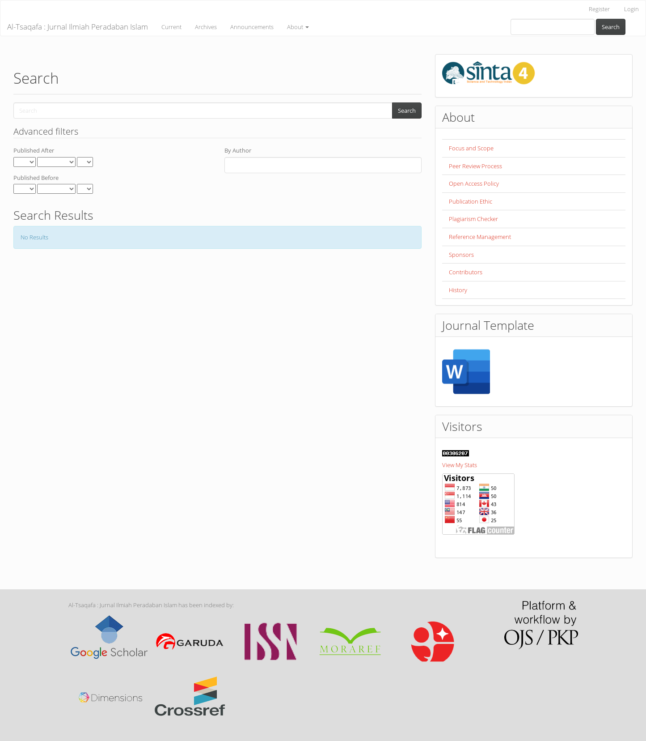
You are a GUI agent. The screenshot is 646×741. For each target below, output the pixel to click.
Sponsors (461, 255)
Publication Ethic (470, 201)
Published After (33, 150)
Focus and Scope (471, 148)
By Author (237, 150)
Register (599, 9)
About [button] (298, 27)
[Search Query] (553, 27)
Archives (206, 27)
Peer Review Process (475, 166)
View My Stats (459, 465)
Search (611, 27)
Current (171, 27)
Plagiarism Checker (473, 219)
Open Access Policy (474, 183)
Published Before (36, 178)
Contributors (465, 272)
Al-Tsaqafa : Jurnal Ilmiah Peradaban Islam (77, 26)
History (458, 290)
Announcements (252, 27)
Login (631, 9)
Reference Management (480, 237)
